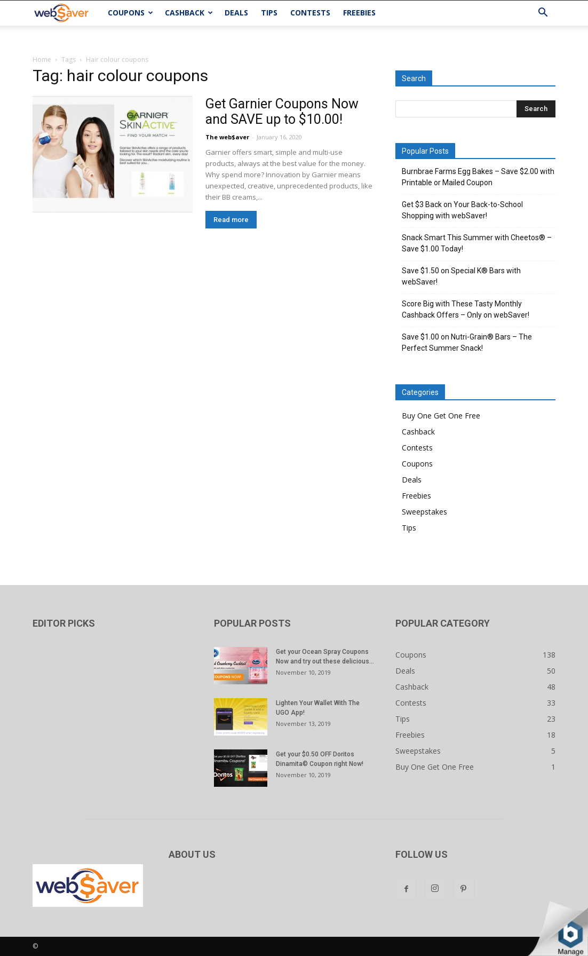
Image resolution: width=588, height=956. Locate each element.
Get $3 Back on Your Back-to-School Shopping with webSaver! (462, 210)
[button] (542, 14)
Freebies (359, 12)
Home (42, 59)
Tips (269, 12)
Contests (310, 12)
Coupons (130, 12)
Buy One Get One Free (441, 415)
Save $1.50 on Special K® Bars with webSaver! (461, 276)
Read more (231, 220)
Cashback (189, 12)
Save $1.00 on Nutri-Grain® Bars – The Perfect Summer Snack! (467, 342)
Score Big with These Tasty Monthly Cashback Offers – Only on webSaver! (465, 309)
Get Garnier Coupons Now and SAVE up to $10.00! (282, 111)
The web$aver (227, 137)
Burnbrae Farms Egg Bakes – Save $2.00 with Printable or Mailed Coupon (478, 177)
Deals (236, 12)
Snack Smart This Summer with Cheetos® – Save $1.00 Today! (477, 243)
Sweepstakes (424, 512)
